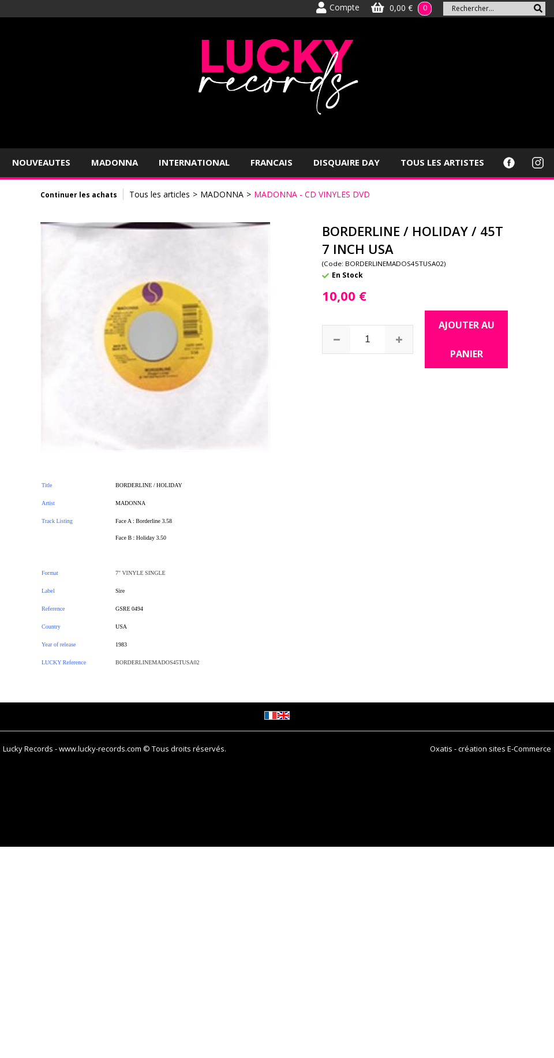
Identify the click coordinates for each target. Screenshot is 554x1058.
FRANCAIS (271, 162)
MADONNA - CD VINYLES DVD (312, 194)
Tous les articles (159, 194)
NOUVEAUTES (41, 162)
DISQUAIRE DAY (346, 162)
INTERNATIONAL (194, 162)
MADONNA (114, 162)
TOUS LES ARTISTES (442, 162)
